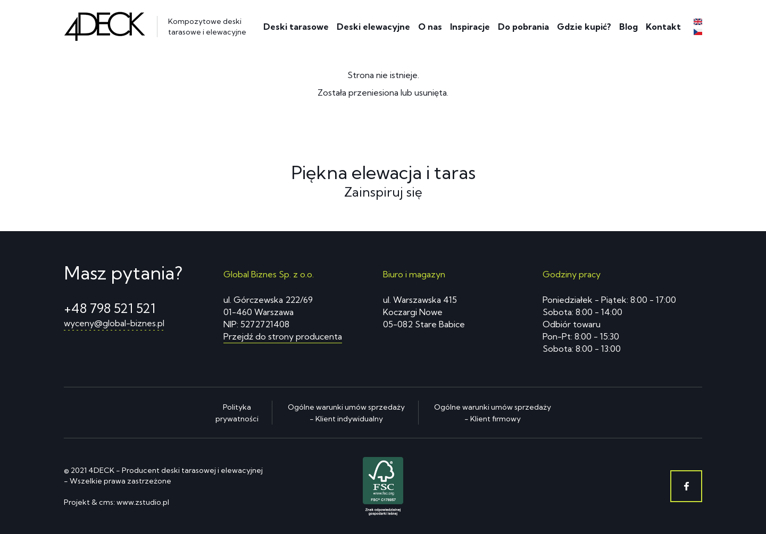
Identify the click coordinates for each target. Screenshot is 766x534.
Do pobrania (523, 26)
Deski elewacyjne (373, 26)
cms (106, 502)
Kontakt (663, 26)
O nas (430, 26)
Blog (628, 26)
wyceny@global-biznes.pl (114, 323)
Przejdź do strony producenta (282, 336)
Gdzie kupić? (584, 26)
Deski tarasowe (296, 26)
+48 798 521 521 (109, 308)
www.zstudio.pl (142, 502)
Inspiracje (470, 26)
